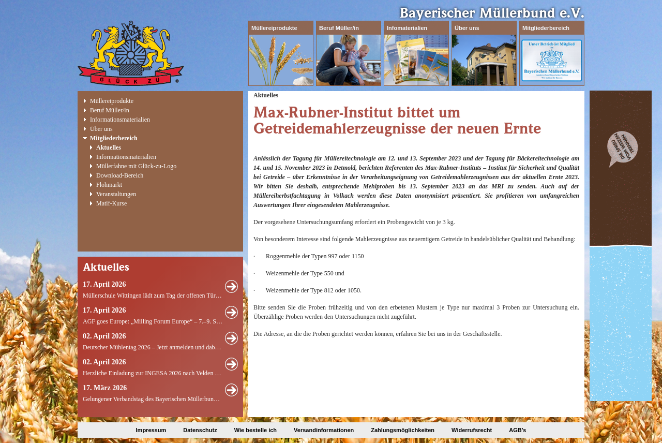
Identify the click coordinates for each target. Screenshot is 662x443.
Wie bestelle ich (255, 430)
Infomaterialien (407, 28)
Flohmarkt (109, 184)
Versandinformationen (324, 430)
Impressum (151, 430)
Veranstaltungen (116, 194)
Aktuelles (108, 147)
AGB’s (517, 430)
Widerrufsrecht (472, 430)
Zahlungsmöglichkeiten (402, 430)
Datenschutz (200, 430)
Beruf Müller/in (339, 28)
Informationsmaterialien (120, 119)
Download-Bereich (119, 175)
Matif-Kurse (111, 203)
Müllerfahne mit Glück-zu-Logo (136, 166)
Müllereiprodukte (274, 28)
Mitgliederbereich (545, 28)
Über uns (467, 28)
